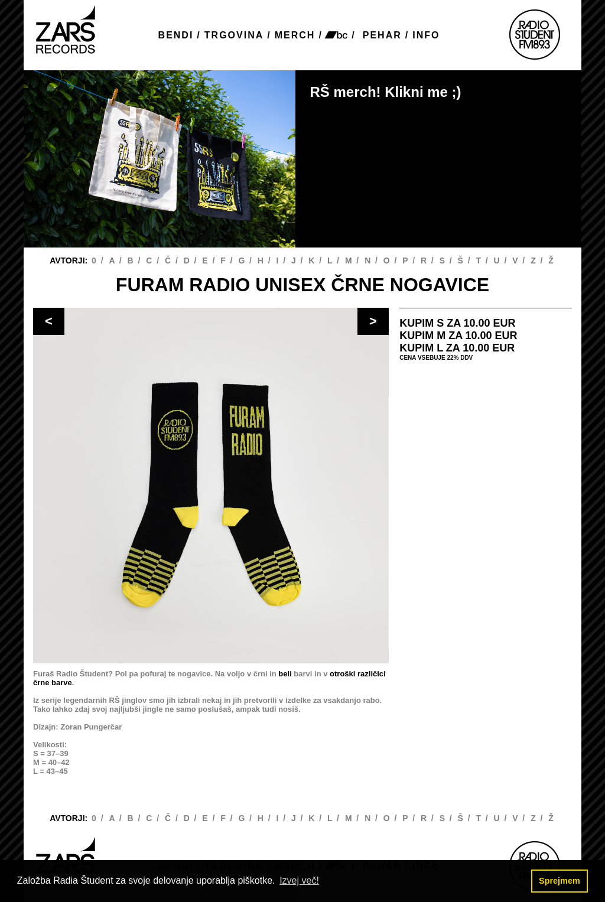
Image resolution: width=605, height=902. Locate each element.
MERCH (295, 35)
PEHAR (382, 35)
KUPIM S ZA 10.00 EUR (457, 323)
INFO (426, 35)
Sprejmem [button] (559, 880)
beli (284, 673)
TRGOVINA (234, 35)
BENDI (176, 35)
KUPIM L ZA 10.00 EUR (457, 348)
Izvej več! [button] (299, 880)
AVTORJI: (70, 260)
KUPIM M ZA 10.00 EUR (458, 335)
